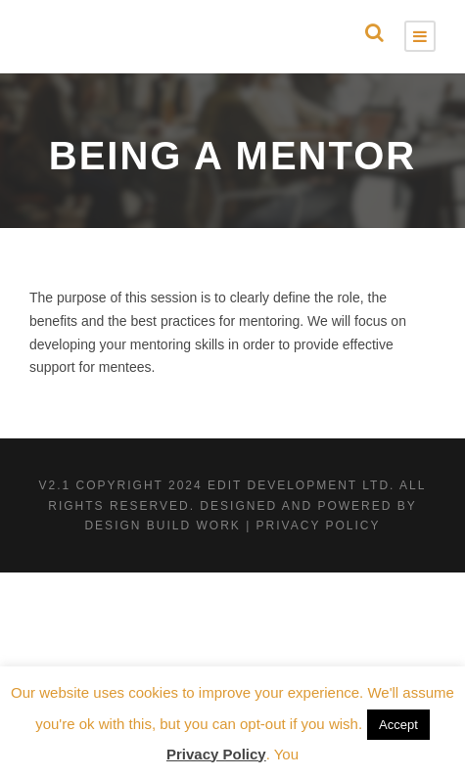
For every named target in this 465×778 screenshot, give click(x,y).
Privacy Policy (216, 754)
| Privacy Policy (313, 525)
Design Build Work (162, 525)
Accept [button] (398, 724)
